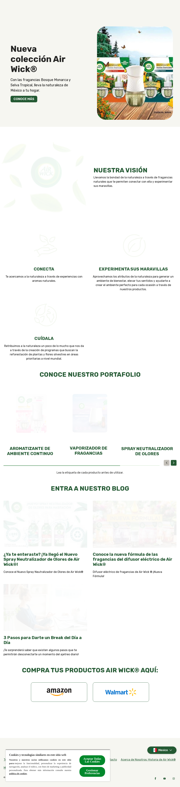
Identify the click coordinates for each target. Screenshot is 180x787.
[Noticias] (160, 10)
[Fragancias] (69, 10)
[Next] (173, 463)
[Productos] (41, 10)
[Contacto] (126, 10)
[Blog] (144, 10)
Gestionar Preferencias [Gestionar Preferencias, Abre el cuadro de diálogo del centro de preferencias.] (92, 772)
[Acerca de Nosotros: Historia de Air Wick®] (148, 759)
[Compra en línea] (100, 10)
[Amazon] (59, 692)
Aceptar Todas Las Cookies (92, 760)
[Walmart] (121, 692)
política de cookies (18, 773)
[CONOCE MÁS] (24, 99)
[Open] (172, 9)
